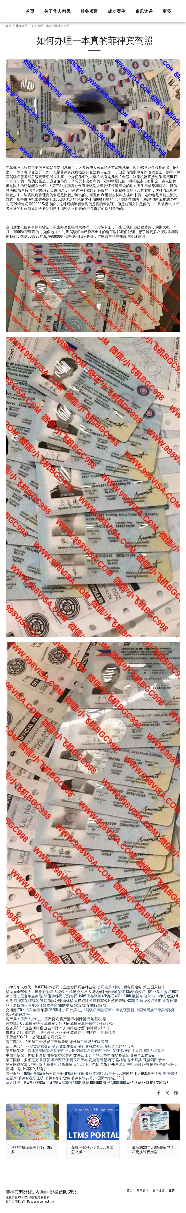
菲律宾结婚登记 (38, 1046)
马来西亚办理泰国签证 (72, 1050)
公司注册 (104, 986)
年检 (144, 995)
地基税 (96, 1018)
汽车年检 (32, 1009)
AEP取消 (98, 1041)
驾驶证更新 (125, 1009)
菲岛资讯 (21, 26)
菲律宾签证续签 (26, 1000)
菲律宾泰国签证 (40, 1050)
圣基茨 (44, 1059)
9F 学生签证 (162, 991)
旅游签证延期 (151, 1000)
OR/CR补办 (57, 1009)
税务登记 (53, 1064)
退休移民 (55, 995)
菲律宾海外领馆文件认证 (90, 1023)
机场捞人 (76, 991)
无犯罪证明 (82, 1064)
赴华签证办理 (99, 1055)
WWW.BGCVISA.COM (67, 1082)
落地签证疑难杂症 (42, 1005)
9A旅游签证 (44, 991)
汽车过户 (77, 1009)
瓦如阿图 (96, 1059)
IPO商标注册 (75, 1073)
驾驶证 (90, 1009)
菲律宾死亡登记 (91, 1046)
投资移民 (70, 995)
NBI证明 (30, 1073)
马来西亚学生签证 (105, 1050)
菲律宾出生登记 (65, 1046)
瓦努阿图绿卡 (154, 1059)
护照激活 (38, 1064)
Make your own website (40, 1201)
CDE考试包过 (16, 1014)
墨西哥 (110, 1059)
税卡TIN (99, 1027)
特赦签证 (117, 991)
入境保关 (61, 991)
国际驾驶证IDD (108, 1077)
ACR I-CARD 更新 (127, 995)
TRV (149, 991)
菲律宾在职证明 (31, 1077)
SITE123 (20, 1201)
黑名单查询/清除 (33, 995)
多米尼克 (31, 1059)
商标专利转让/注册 (100, 1073)
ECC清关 (132, 1000)
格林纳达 (123, 1059)
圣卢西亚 (58, 1059)
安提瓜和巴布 (77, 1059)
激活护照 (126, 1064)
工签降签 (94, 995)
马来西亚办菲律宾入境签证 (142, 1050)
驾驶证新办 (106, 1009)
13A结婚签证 (135, 991)
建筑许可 (31, 1032)
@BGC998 (118, 1082)
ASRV (82, 995)
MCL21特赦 (98, 1005)
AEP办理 (108, 995)
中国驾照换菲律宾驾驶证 (156, 1009)
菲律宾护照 (34, 1023)
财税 (116, 986)
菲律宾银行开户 (84, 1077)
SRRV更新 (65, 1005)
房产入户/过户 (32, 1018)
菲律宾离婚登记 (117, 1046)
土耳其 (136, 1059)
